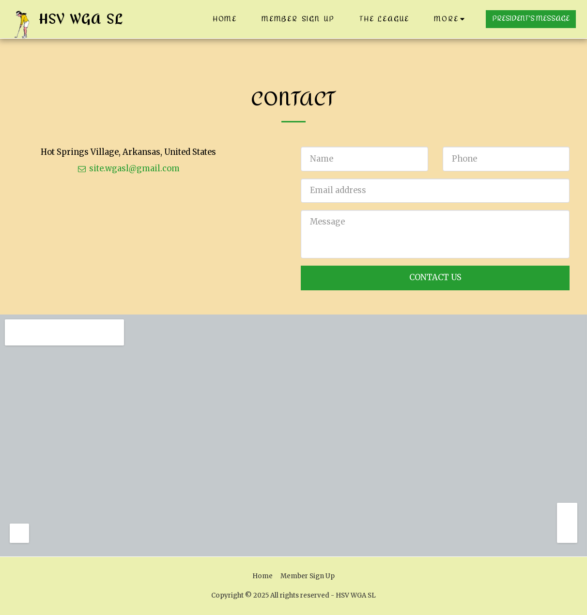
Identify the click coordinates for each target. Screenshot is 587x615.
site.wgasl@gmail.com (128, 169)
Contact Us (435, 277)
